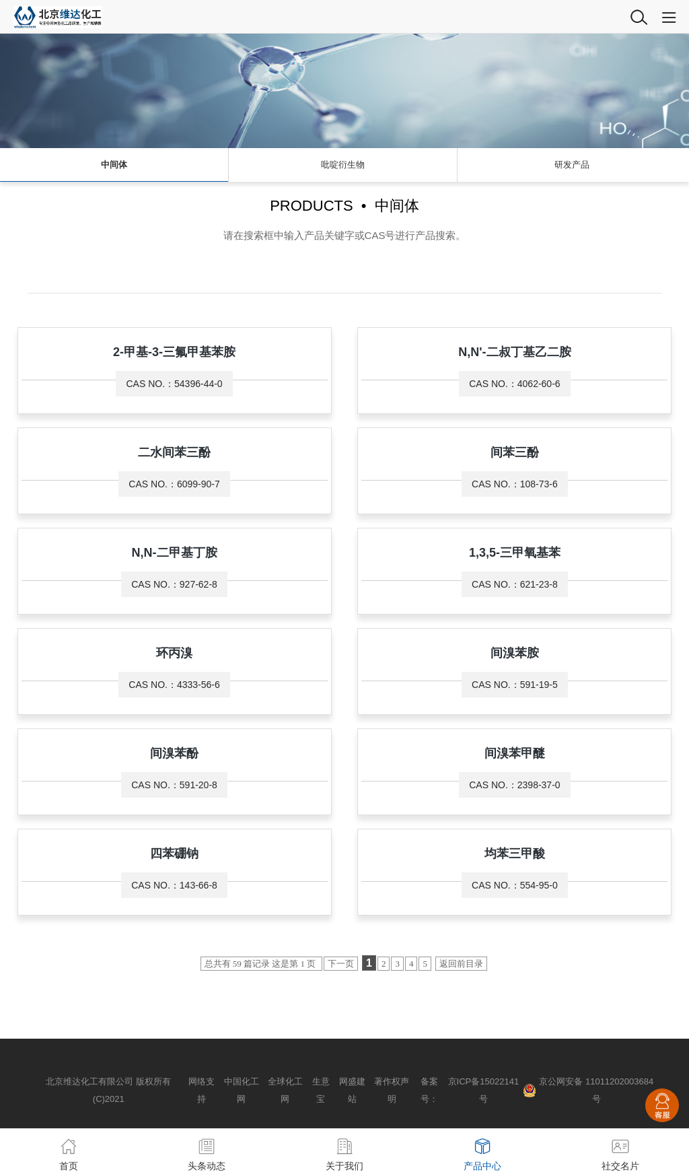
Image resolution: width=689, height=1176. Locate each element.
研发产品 (571, 165)
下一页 (341, 964)
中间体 (114, 165)
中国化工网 (241, 1090)
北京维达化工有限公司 (89, 1081)
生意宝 (321, 1090)
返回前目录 (461, 964)
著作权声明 (391, 1090)
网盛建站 (352, 1090)
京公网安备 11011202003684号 (596, 1090)
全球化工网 (285, 1090)
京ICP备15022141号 (483, 1090)
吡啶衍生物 (343, 165)
